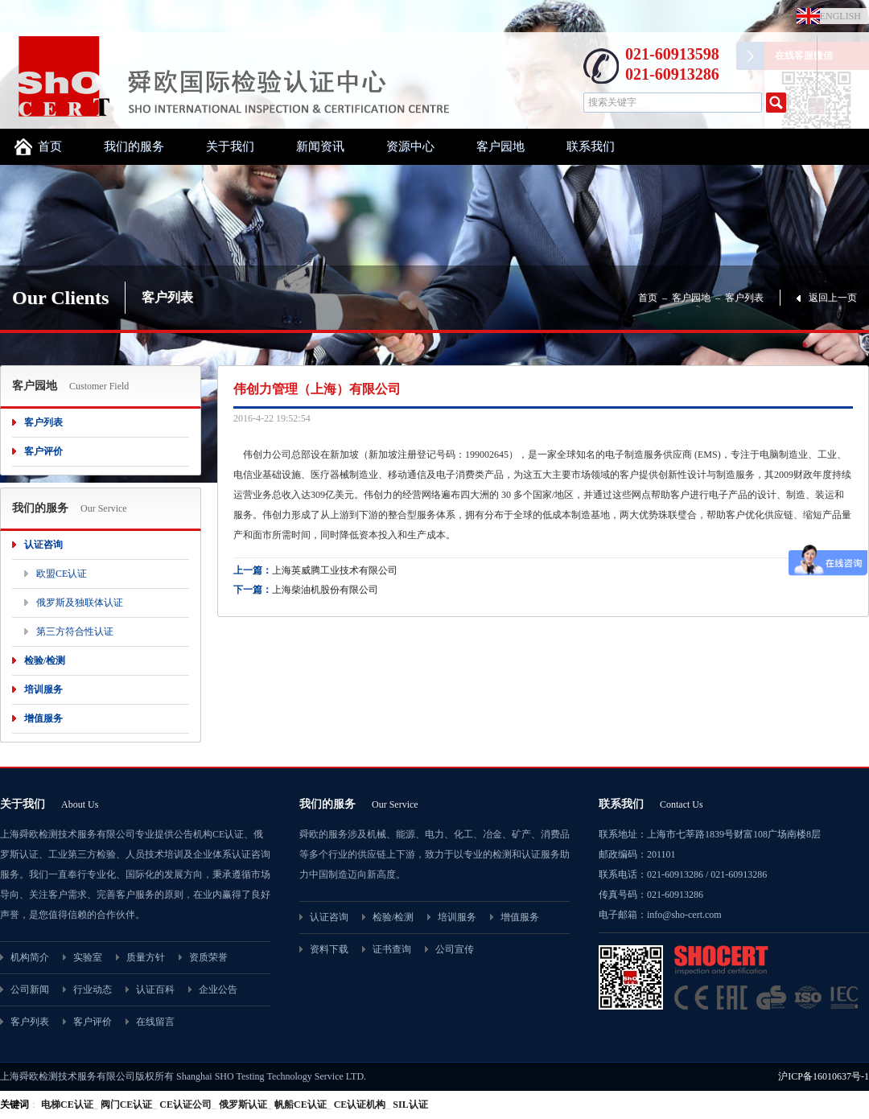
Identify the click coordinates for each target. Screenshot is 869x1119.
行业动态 (92, 989)
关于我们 (230, 146)
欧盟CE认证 (61, 573)
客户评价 (43, 451)
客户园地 (500, 146)
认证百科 (155, 989)
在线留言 (155, 1021)
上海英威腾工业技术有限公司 (334, 570)
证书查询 (392, 949)
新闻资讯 (320, 146)
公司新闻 (29, 989)
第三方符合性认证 (74, 631)
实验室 (87, 957)
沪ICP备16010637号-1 (823, 1076)
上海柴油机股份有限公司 (325, 589)
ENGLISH (837, 16)
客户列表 (744, 297)
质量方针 (145, 957)
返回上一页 (833, 297)
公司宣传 (454, 949)
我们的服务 (134, 146)
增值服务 (43, 718)
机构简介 (29, 957)
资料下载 (329, 949)
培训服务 (43, 689)
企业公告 (218, 989)
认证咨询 (43, 544)
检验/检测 (44, 660)
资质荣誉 (208, 957)
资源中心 (410, 146)
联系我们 (590, 146)
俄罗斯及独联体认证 (79, 602)
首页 (50, 146)
